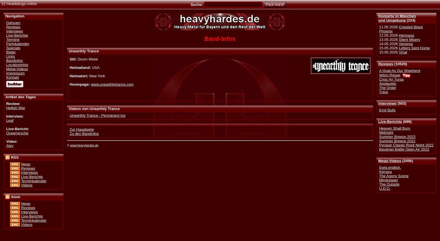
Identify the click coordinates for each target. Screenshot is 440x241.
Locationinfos (17, 65)
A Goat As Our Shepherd (399, 71)
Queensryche (17, 133)
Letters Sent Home (414, 48)
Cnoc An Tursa (391, 79)
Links (10, 56)
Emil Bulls (387, 110)
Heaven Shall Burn (394, 128)
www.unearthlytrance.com (112, 84)
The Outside (389, 184)
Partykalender (17, 44)
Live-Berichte (390, 122)
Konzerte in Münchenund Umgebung (397, 18)
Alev (9, 146)
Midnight (386, 132)
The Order (387, 88)
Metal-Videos (389, 161)
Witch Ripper (389, 75)
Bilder (11, 52)
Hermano (406, 35)
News (25, 164)
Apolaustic (387, 83)
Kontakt (12, 77)
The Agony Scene (394, 176)
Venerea (405, 44)
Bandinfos (14, 61)
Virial (403, 52)
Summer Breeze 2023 (397, 137)
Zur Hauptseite (82, 129)
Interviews (387, 103)
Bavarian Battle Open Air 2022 (404, 149)
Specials (13, 48)
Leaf (9, 120)
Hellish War (15, 108)
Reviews (385, 64)
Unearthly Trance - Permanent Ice (97, 115)
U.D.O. (385, 188)
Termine (12, 40)
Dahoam (13, 23)
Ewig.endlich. (390, 167)
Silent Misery (409, 40)
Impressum (15, 73)
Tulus (383, 92)
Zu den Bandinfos (84, 134)
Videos (26, 185)
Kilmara (385, 172)
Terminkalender (34, 181)
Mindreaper (388, 180)
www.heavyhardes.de (84, 145)
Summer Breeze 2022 (397, 141)
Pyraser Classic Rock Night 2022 (406, 145)
